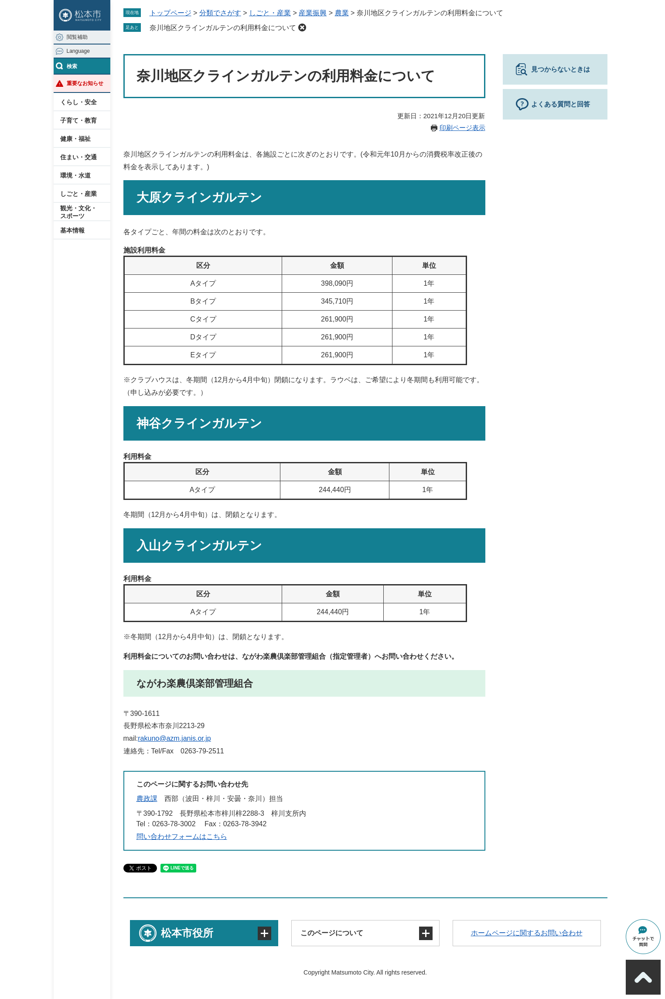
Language (78, 51)
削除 (302, 27)
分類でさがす (220, 13)
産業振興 (313, 13)
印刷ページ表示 (462, 127)
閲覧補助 (77, 37)
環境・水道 (75, 175)
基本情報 (72, 230)
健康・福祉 (75, 138)
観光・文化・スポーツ (78, 212)
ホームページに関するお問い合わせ (527, 933)
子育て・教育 (78, 120)
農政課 (146, 798)
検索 (72, 66)
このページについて (331, 933)
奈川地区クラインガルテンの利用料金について (223, 27)
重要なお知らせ (85, 83)
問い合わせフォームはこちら (181, 836)
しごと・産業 (78, 193)
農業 (342, 13)
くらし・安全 (78, 102)
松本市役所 (187, 933)
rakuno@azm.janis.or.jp (174, 738)
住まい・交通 (78, 157)
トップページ (170, 13)
